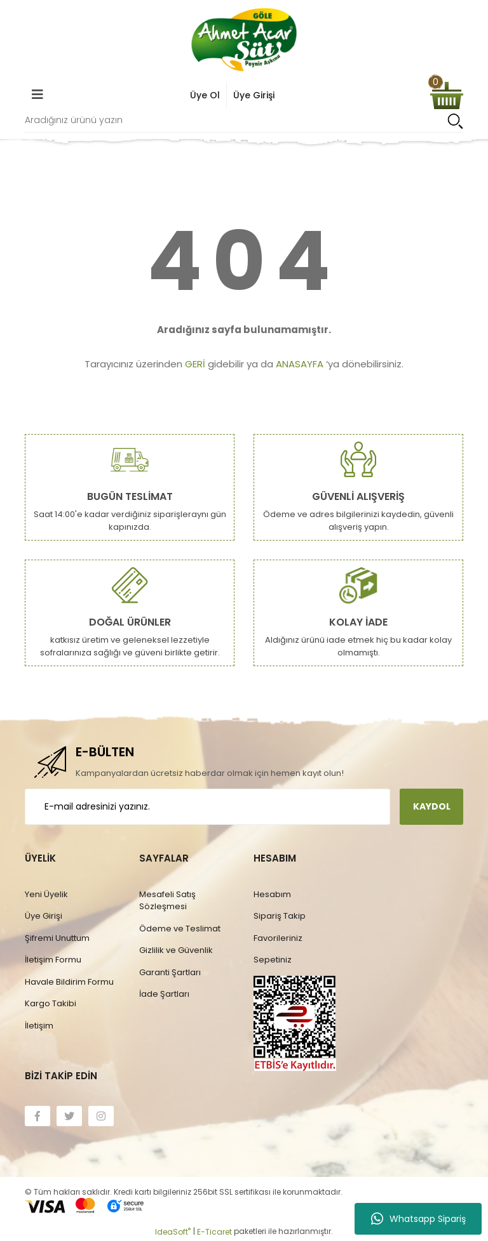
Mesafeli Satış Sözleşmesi (167, 900)
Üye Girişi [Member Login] (253, 95)
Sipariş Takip (280, 916)
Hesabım (272, 894)
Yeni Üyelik (46, 894)
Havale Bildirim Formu (69, 982)
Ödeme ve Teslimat (179, 929)
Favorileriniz (278, 938)
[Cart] (446, 95)
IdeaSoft (173, 1231)
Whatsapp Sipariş (418, 1219)
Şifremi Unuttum (57, 938)
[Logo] (244, 39)
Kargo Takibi (50, 1003)
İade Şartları (164, 994)
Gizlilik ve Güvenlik (176, 950)
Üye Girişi (43, 916)
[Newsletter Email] (207, 807)
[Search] (244, 121)
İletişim (39, 1026)
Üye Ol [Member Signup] (205, 95)
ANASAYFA (299, 364)
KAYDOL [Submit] (432, 806)
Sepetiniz (273, 960)
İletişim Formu (53, 960)
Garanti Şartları (170, 972)
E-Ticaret (214, 1231)
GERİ (195, 364)
